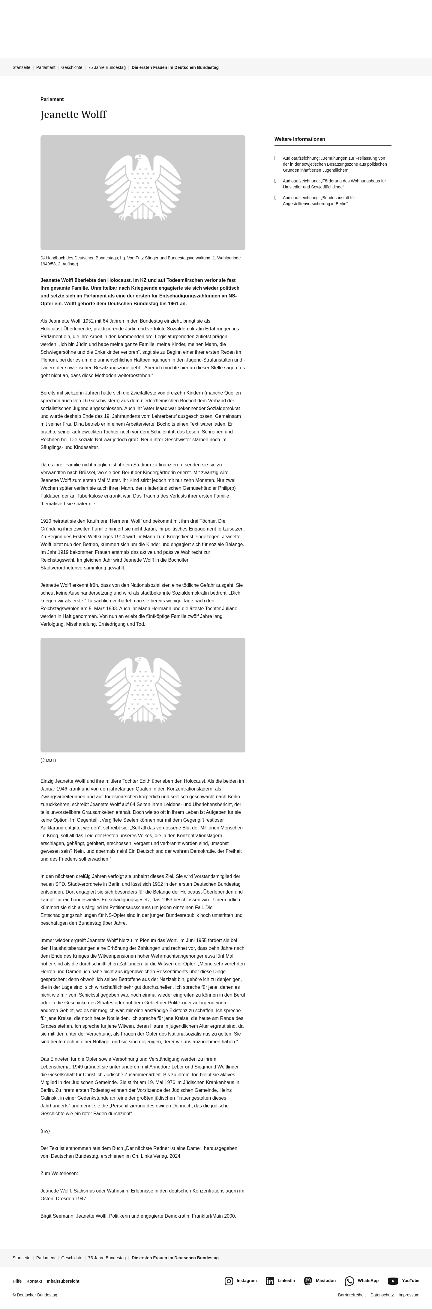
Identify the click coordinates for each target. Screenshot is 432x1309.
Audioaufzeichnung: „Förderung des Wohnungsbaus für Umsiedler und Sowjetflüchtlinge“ (334, 184)
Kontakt (34, 1281)
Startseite (21, 67)
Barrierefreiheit (352, 1295)
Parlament (46, 67)
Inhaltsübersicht (63, 1281)
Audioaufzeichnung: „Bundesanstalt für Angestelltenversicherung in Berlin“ (319, 200)
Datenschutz (382, 1295)
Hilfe (17, 1281)
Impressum (409, 1295)
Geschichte (71, 67)
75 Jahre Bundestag (107, 67)
